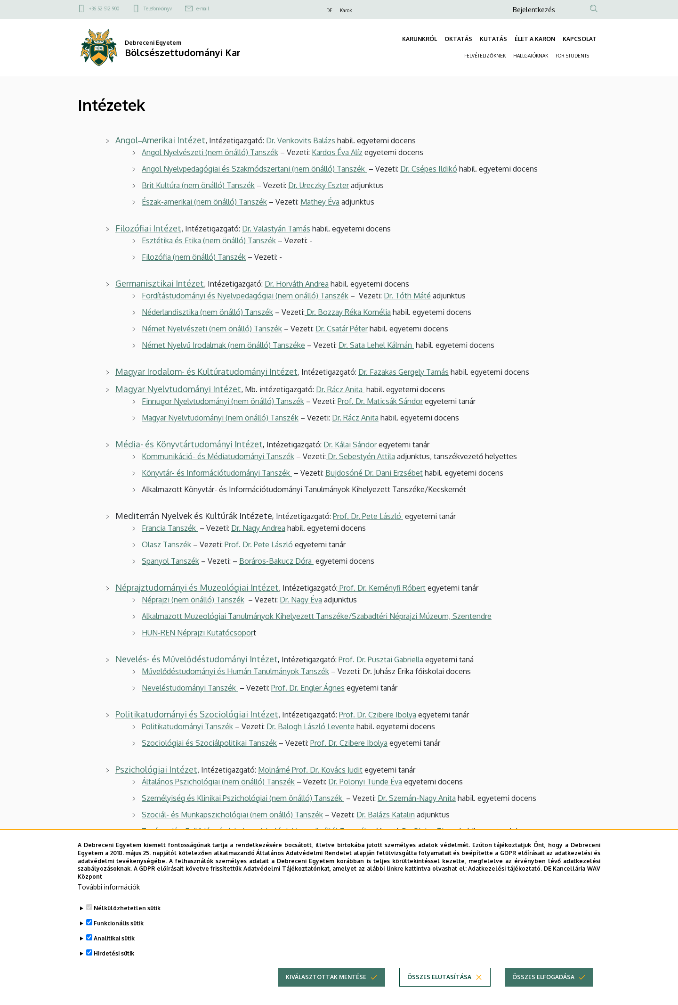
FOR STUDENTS (572, 55)
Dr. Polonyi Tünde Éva (365, 781)
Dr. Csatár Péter (341, 328)
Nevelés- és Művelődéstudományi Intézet (196, 659)
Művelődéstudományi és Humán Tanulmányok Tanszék (235, 671)
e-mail (202, 8)
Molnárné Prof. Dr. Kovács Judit (310, 769)
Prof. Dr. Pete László (368, 516)
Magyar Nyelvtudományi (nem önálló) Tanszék (220, 417)
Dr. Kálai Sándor (350, 444)
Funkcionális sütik (119, 929)
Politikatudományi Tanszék (187, 726)
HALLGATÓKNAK (530, 55)
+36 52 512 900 (104, 8)
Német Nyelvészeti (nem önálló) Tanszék (212, 328)
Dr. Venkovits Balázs (300, 140)
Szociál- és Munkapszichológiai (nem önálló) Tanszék (232, 814)
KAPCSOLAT (580, 38)
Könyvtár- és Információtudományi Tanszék (217, 473)
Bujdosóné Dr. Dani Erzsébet (374, 473)
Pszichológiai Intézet (156, 769)
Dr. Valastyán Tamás (276, 228)
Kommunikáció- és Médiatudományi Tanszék (218, 456)
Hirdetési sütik (114, 960)
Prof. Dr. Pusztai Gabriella (381, 659)
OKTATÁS (458, 38)
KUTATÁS (493, 38)
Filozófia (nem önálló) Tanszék (194, 257)
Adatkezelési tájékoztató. (505, 875)
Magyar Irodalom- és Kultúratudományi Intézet (206, 371)
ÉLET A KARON (535, 38)
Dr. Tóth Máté (407, 295)
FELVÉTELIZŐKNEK (485, 55)
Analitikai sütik (114, 944)
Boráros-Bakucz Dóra (276, 561)
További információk (109, 894)
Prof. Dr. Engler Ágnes (308, 687)
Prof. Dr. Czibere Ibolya (377, 714)
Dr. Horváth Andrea (297, 283)
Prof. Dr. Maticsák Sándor (380, 401)
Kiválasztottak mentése (326, 983)
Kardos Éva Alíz (337, 152)
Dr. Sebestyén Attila (360, 456)
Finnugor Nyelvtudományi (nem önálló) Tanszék (223, 401)
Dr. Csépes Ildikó (428, 168)
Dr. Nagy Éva (301, 599)
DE (329, 10)
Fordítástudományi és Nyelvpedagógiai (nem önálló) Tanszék (245, 295)
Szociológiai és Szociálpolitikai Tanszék (209, 743)
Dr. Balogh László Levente (310, 726)
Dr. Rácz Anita (340, 389)
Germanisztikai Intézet (159, 283)
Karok (346, 10)
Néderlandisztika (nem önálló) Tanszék (207, 312)
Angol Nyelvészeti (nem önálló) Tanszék (210, 152)
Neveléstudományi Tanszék (190, 687)
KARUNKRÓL (419, 38)
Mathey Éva (319, 201)
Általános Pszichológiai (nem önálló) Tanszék (218, 781)
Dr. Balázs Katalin (385, 814)
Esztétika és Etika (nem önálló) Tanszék (209, 240)
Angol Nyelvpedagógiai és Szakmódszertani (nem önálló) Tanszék (254, 168)
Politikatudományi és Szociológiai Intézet (196, 714)
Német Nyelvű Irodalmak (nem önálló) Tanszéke (223, 345)
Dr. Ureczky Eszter (318, 185)
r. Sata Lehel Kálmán (379, 345)
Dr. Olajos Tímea (430, 831)
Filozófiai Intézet (148, 228)
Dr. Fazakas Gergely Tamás (403, 372)
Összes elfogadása (543, 983)
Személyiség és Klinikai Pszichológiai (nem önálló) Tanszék (243, 798)
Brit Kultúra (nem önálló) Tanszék (198, 185)
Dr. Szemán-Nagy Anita (417, 798)
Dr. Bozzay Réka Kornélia (348, 312)
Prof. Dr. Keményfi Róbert (382, 588)
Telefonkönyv (158, 8)
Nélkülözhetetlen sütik (127, 914)
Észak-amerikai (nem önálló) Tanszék (204, 201)
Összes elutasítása (439, 983)
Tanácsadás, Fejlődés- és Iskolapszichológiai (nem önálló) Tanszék (255, 831)
